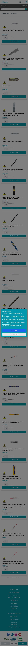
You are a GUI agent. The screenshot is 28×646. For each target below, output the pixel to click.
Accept (14, 330)
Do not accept (14, 334)
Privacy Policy (6, 324)
